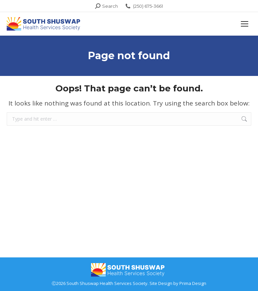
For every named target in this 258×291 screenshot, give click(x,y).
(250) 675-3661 (144, 6)
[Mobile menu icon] (244, 24)
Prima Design (192, 283)
